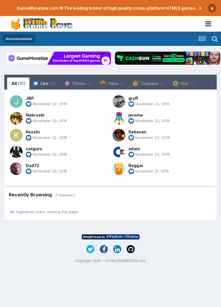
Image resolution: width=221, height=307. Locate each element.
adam (134, 148)
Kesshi (33, 131)
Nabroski (35, 115)
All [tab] (18, 83)
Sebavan (137, 131)
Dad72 (32, 165)
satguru (34, 148)
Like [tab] (45, 83)
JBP (30, 98)
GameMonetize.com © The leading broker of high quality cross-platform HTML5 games (106, 8)
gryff (133, 98)
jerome (135, 115)
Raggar (135, 165)
